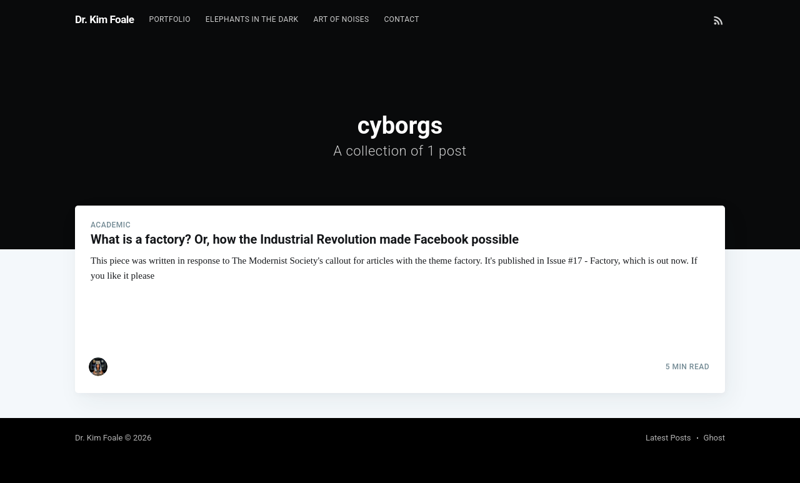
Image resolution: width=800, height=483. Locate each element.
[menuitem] (169, 19)
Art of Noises (341, 19)
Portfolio (169, 19)
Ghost (714, 437)
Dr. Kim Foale (104, 19)
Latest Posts (668, 437)
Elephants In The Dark (252, 19)
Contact (401, 19)
